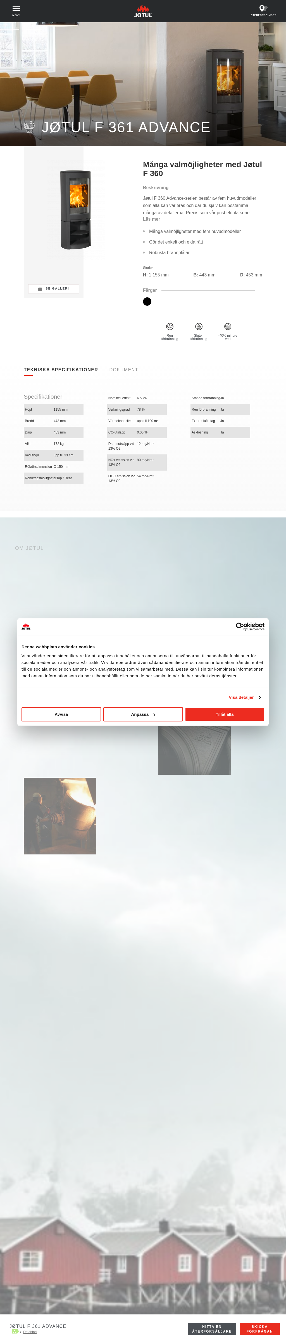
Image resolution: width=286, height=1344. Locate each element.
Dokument (124, 369)
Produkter (34, 28)
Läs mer (151, 219)
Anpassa (143, 714)
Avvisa (61, 714)
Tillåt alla (225, 714)
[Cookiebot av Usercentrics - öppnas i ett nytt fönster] (240, 626)
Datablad (30, 1332)
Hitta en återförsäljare (212, 1329)
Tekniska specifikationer (61, 369)
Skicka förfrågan (260, 1329)
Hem (15, 28)
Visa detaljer (241, 697)
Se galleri (57, 288)
